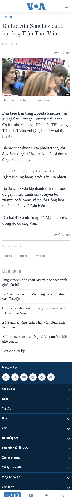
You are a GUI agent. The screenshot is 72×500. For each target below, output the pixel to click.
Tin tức (7, 17)
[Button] (62, 52)
